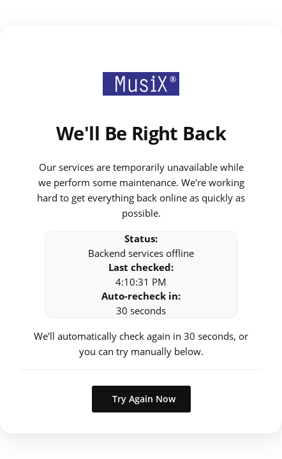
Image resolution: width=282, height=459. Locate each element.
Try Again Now (143, 399)
